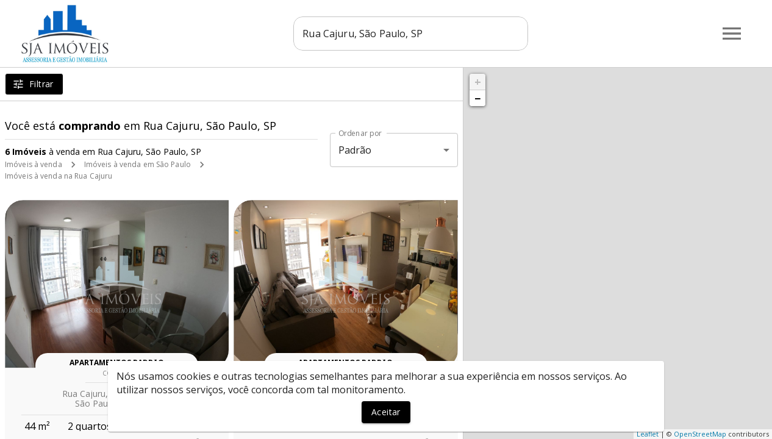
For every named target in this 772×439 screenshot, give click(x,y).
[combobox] (412, 33)
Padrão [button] (355, 150)
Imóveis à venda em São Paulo (137, 164)
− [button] (477, 98)
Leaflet (648, 433)
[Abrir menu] (731, 33)
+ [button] (477, 81)
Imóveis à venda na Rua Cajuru (58, 176)
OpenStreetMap (700, 433)
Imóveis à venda (33, 164)
